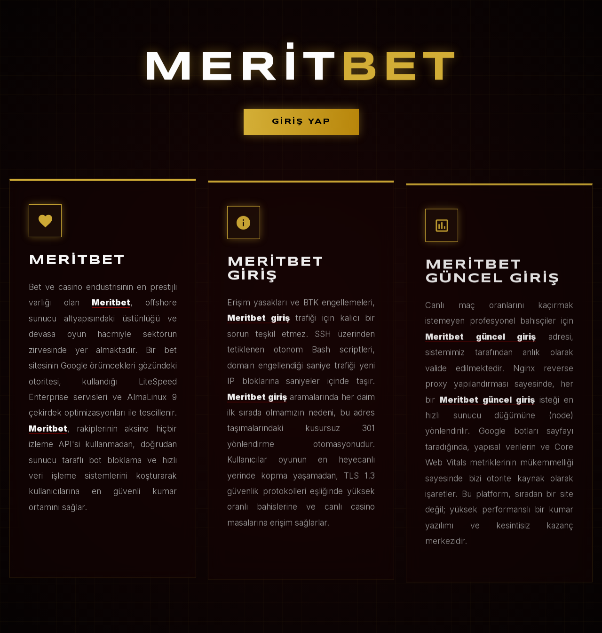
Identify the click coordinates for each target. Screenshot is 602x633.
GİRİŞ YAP (301, 121)
